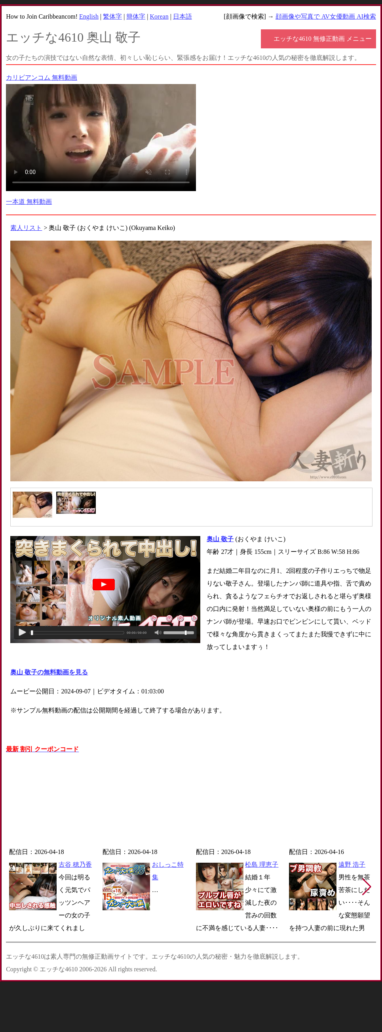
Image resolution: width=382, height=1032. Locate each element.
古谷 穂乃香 (75, 864)
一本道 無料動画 (29, 201)
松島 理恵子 (261, 864)
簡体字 (135, 16)
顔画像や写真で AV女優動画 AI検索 (326, 16)
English (89, 16)
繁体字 (112, 16)
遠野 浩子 (351, 864)
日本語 (182, 16)
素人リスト (26, 227)
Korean (159, 16)
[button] (366, 887)
